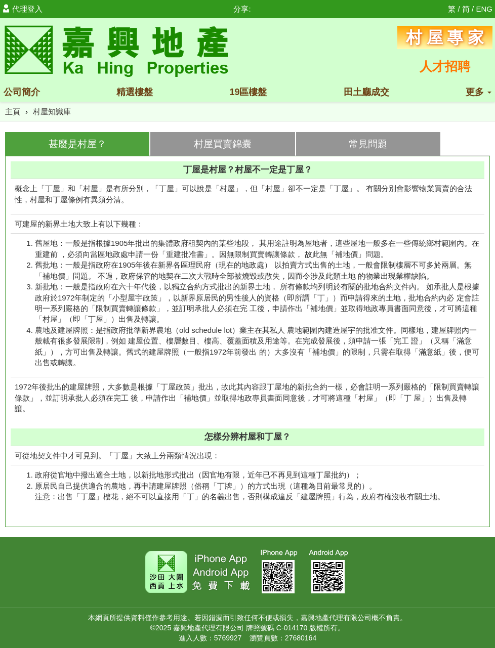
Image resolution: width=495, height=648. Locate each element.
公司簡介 (22, 92)
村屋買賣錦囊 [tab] (223, 144)
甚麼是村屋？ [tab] (77, 144)
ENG (484, 9)
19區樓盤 (248, 92)
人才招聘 (445, 66)
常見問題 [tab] (368, 144)
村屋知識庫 (52, 111)
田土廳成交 (366, 92)
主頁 (12, 111)
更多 (478, 92)
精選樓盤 (134, 92)
